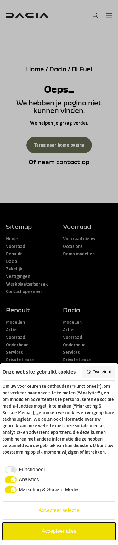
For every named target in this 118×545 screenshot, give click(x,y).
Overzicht (98, 372)
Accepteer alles (59, 531)
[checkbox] (24, 469)
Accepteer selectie (59, 510)
